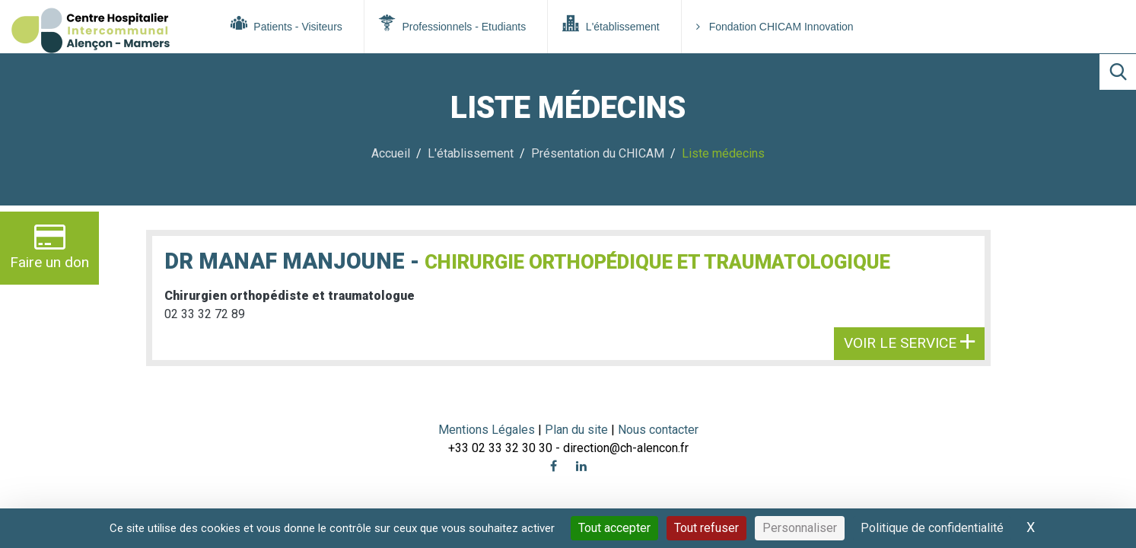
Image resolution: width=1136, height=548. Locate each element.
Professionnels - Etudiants (452, 23)
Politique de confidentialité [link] (932, 528)
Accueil (390, 153)
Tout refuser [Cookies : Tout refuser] (706, 528)
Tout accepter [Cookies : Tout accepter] (614, 528)
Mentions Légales (486, 429)
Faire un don (49, 246)
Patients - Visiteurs (286, 23)
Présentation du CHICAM (597, 153)
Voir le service (909, 343)
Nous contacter (658, 429)
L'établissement (611, 23)
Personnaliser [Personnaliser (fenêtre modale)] (799, 528)
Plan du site (578, 429)
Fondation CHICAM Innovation (775, 27)
